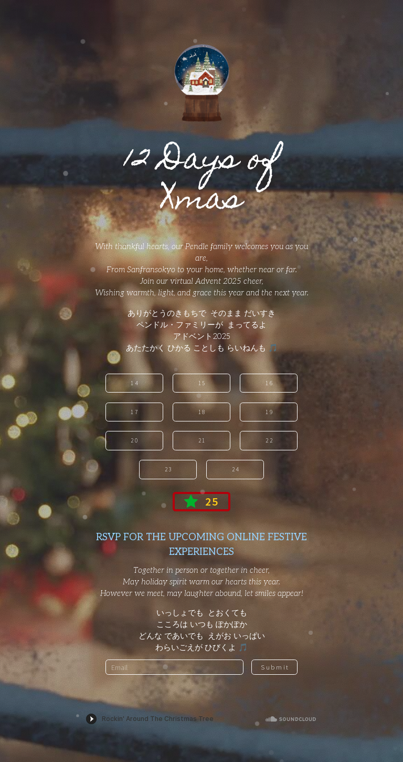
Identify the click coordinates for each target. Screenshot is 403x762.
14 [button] (135, 383)
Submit (275, 667)
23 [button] (169, 469)
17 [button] (135, 412)
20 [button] (135, 440)
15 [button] (202, 383)
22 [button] (269, 440)
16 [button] (269, 383)
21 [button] (202, 440)
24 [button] (236, 469)
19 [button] (269, 412)
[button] (201, 501)
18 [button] (202, 412)
